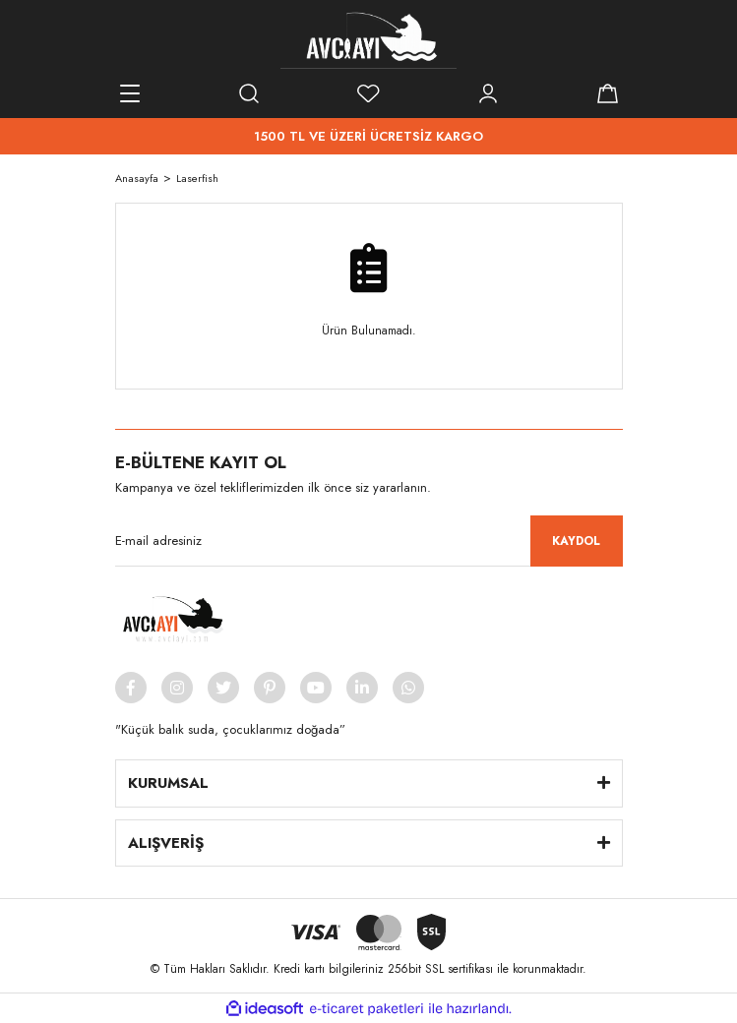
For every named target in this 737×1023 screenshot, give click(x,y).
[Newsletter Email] (369, 541)
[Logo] (369, 39)
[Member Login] (488, 93)
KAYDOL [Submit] (576, 541)
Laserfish (197, 178)
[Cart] (608, 93)
